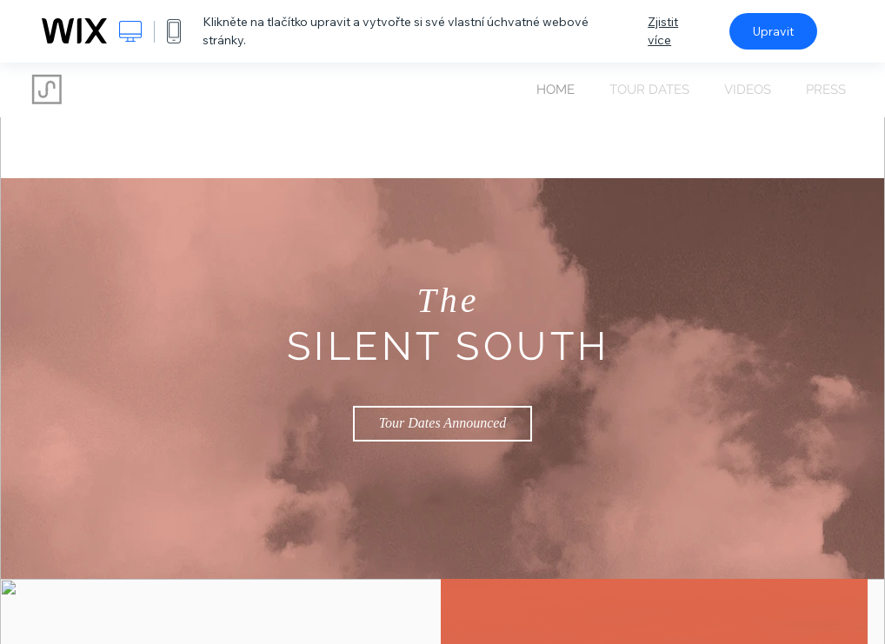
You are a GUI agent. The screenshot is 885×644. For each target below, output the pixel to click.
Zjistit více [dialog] (663, 31)
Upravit (773, 31)
